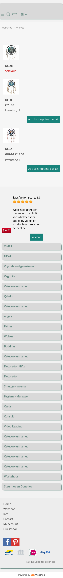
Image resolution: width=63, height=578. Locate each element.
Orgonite (9, 276)
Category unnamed (16, 286)
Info (5, 514)
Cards (7, 406)
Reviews (36, 237)
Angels (8, 316)
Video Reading (13, 426)
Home (7, 504)
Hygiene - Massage (16, 396)
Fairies (8, 326)
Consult (9, 416)
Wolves (8, 336)
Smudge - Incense (15, 386)
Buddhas (9, 346)
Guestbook (10, 529)
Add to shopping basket (43, 119)
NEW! (7, 256)
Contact (8, 519)
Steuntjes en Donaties (18, 486)
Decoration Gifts (14, 366)
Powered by (31, 574)
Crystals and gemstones (19, 266)
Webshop (7, 27)
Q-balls (8, 296)
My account (10, 524)
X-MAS (8, 246)
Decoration (11, 376)
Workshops (11, 476)
